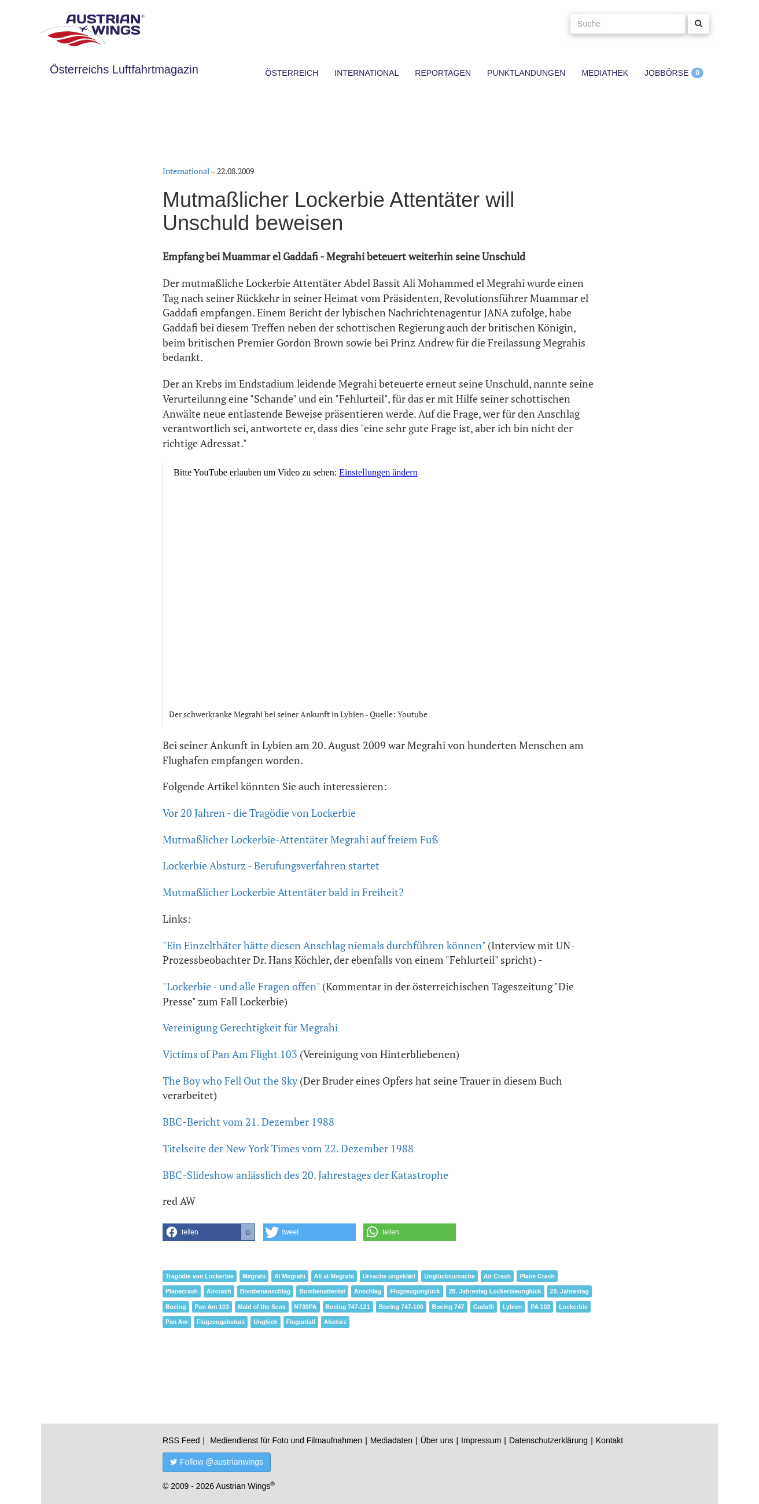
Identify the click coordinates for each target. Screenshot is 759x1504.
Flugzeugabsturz (221, 1321)
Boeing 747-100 (401, 1306)
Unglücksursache (449, 1276)
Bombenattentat (322, 1291)
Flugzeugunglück (415, 1291)
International (366, 73)
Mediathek (604, 73)
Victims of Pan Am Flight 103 (230, 1054)
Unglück (265, 1321)
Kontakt (609, 1440)
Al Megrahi (289, 1276)
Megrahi (254, 1276)
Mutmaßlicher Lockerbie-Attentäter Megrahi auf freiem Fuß (300, 839)
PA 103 (540, 1306)
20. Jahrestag (569, 1291)
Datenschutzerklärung (548, 1440)
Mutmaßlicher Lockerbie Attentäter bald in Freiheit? (283, 892)
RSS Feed (181, 1440)
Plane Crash (537, 1276)
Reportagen (443, 73)
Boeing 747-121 (348, 1306)
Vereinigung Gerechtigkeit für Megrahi (250, 1027)
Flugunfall (300, 1321)
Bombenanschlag (265, 1291)
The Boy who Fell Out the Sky (230, 1081)
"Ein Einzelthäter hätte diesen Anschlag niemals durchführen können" (324, 945)
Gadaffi (483, 1306)
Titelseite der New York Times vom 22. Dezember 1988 (288, 1148)
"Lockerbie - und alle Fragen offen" (241, 986)
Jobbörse (666, 73)
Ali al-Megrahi (334, 1276)
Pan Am (176, 1321)
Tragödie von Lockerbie (199, 1276)
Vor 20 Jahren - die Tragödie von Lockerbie (259, 813)
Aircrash (219, 1291)
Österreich (292, 73)
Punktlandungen (526, 73)
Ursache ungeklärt (389, 1276)
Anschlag (367, 1291)
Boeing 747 (448, 1306)
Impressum (481, 1440)
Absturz (335, 1321)
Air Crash (497, 1276)
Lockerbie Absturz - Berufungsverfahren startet (271, 865)
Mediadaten (391, 1440)
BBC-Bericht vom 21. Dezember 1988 (248, 1122)
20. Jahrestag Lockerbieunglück (495, 1291)
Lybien (512, 1306)
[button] (209, 1232)
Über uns (437, 1440)
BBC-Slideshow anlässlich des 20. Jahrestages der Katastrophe (305, 1175)
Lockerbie (573, 1306)
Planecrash (181, 1291)
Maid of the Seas (262, 1306)
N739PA (305, 1306)
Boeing (175, 1306)
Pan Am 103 (212, 1306)
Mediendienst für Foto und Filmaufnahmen (286, 1440)
